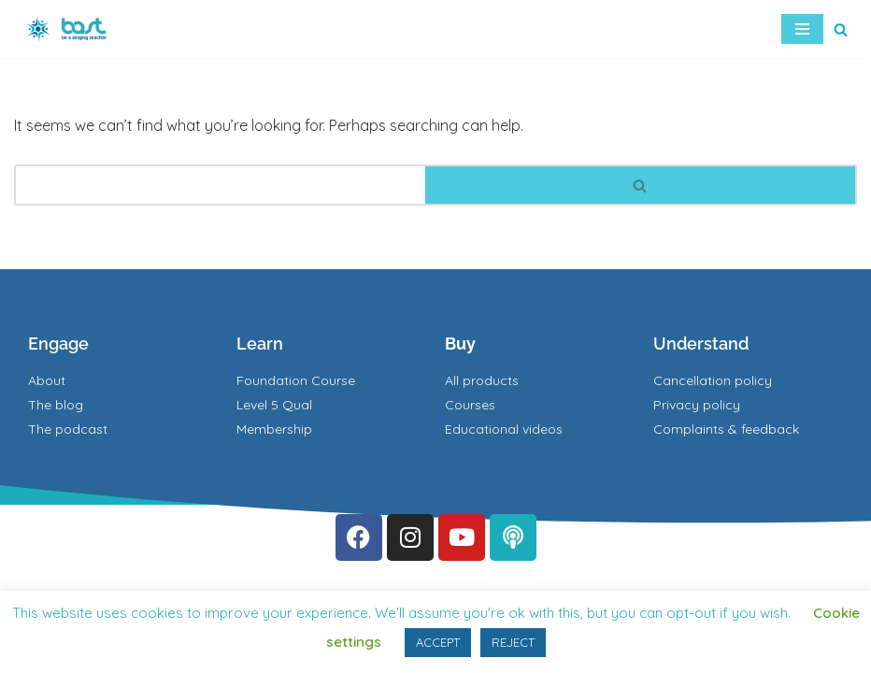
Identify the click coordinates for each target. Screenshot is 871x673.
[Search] (841, 29)
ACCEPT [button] (438, 642)
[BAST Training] (70, 29)
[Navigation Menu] (802, 29)
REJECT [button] (513, 642)
